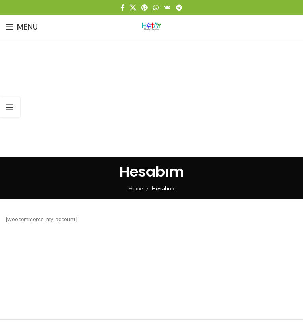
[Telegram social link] (179, 7)
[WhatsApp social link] (155, 7)
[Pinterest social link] (144, 7)
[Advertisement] (151, 98)
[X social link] (132, 7)
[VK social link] (167, 7)
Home (136, 188)
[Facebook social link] (122, 7)
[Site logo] (151, 26)
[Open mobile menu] (22, 27)
